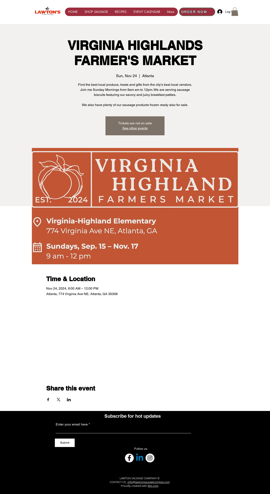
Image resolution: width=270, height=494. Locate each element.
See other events (135, 128)
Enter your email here (72, 424)
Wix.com (153, 486)
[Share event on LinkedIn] (69, 399)
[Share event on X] (59, 399)
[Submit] (65, 443)
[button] (234, 11)
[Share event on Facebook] (48, 399)
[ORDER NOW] (197, 12)
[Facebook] (129, 458)
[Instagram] (150, 458)
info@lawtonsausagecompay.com (148, 482)
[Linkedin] (139, 458)
